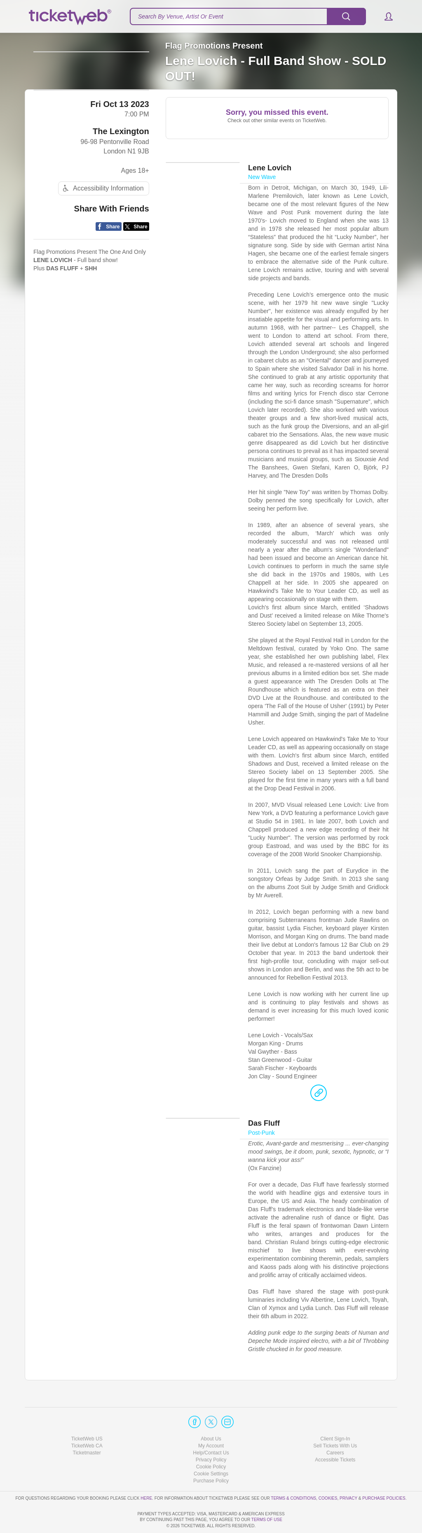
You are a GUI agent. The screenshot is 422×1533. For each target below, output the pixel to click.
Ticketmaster (87, 1429)
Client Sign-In (335, 1415)
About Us (211, 1415)
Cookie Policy (211, 1443)
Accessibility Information (102, 227)
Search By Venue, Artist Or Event (180, 16)
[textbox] (248, 16)
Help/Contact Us (211, 1429)
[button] (385, 16)
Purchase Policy (211, 1457)
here (146, 1474)
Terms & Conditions (293, 1474)
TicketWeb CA (87, 1422)
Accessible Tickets (335, 1436)
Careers (335, 1429)
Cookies (328, 1474)
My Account (211, 1422)
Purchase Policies (383, 1474)
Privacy (348, 1474)
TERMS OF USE (266, 1519)
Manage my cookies (211, 1450)
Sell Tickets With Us (335, 1422)
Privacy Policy (211, 1436)
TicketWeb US (87, 1415)
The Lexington (121, 169)
